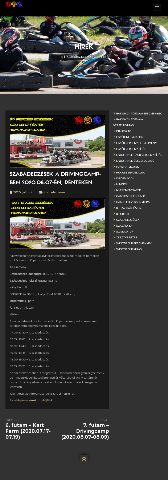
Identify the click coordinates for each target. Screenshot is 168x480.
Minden (121, 184)
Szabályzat (125, 225)
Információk (125, 178)
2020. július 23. (24, 192)
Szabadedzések (55, 192)
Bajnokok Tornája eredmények (139, 113)
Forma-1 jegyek (127, 166)
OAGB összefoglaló (130, 196)
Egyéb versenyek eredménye (137, 143)
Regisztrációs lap (129, 208)
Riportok (122, 213)
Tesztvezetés (126, 237)
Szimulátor (124, 231)
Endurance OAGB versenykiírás (139, 154)
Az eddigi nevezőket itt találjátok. (31, 400)
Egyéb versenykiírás (131, 149)
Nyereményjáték (128, 190)
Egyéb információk (129, 137)
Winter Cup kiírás (129, 249)
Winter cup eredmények (134, 243)
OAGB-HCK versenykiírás (133, 202)
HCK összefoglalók (130, 172)
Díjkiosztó (123, 131)
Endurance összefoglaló (135, 160)
